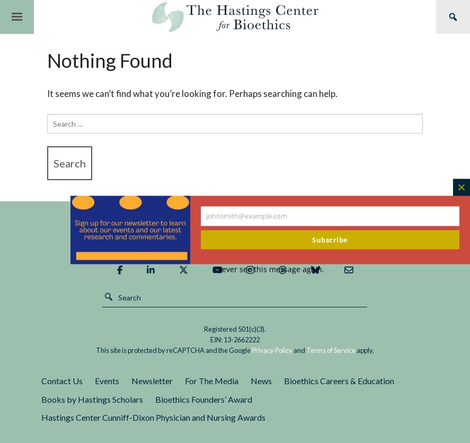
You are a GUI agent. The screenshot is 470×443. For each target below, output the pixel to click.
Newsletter (152, 381)
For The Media (211, 381)
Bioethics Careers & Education (339, 381)
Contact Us (62, 381)
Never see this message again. (270, 269)
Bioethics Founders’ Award (203, 399)
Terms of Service (331, 350)
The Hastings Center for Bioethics (235, 17)
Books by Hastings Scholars (92, 399)
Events (107, 381)
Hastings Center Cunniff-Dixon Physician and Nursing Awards (153, 417)
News (261, 381)
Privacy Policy (272, 350)
